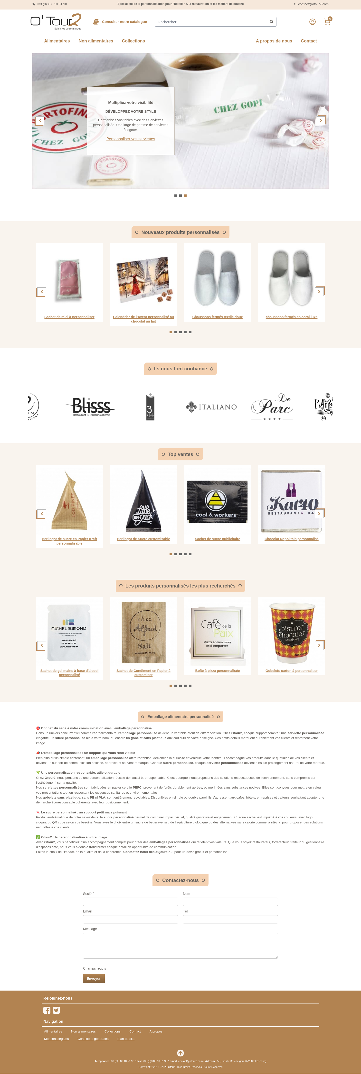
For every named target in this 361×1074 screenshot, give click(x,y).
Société (89, 894)
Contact (309, 41)
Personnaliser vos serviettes (226, 139)
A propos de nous (274, 41)
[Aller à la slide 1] (175, 195)
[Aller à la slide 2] (180, 195)
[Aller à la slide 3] (185, 195)
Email (87, 911)
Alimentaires (57, 41)
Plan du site (126, 1039)
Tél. (186, 911)
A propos (156, 1031)
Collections (133, 41)
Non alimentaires (96, 41)
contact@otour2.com (313, 4)
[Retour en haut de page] (180, 1053)
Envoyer (94, 978)
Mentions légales (56, 1039)
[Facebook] (47, 1010)
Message (90, 929)
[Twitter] (56, 1010)
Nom (186, 894)
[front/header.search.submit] (272, 22)
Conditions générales (93, 1039)
